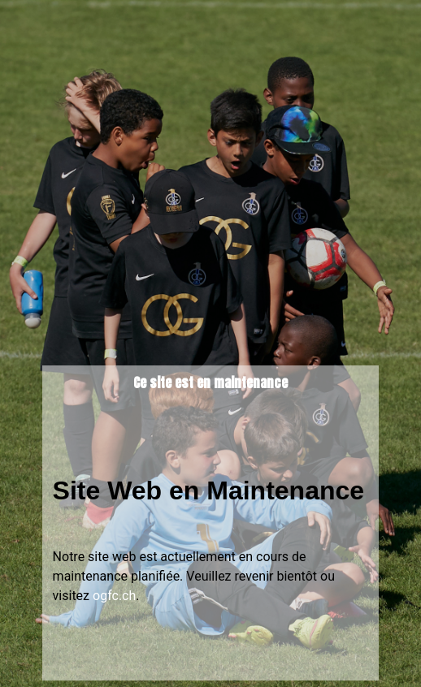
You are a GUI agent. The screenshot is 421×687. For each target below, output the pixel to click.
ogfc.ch (114, 595)
